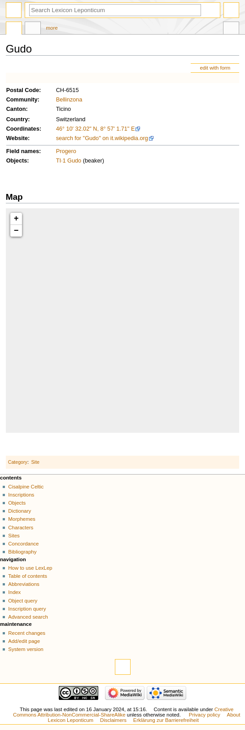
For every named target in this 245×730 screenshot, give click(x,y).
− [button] (16, 230)
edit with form (215, 67)
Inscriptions (21, 494)
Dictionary (19, 511)
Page (14, 29)
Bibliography (22, 551)
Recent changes (26, 633)
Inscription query (27, 608)
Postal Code (22, 90)
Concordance (23, 543)
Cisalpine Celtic (26, 486)
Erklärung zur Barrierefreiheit (166, 720)
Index (14, 592)
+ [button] (16, 218)
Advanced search (28, 617)
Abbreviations (23, 584)
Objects (16, 161)
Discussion (32, 29)
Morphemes (21, 519)
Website (17, 138)
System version (25, 649)
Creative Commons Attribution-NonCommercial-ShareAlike (123, 712)
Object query (22, 600)
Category (17, 462)
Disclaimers (113, 720)
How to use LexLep (30, 568)
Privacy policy (204, 714)
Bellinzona (69, 100)
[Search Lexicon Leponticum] (115, 10)
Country (17, 119)
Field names (22, 151)
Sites (13, 535)
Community (22, 100)
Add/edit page (24, 641)
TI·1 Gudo (68, 161)
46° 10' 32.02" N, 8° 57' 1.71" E (95, 129)
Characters (20, 527)
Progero (66, 151)
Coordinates (22, 129)
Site (35, 462)
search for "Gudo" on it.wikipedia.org (102, 138)
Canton (16, 109)
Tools (231, 29)
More (52, 28)
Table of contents (27, 576)
